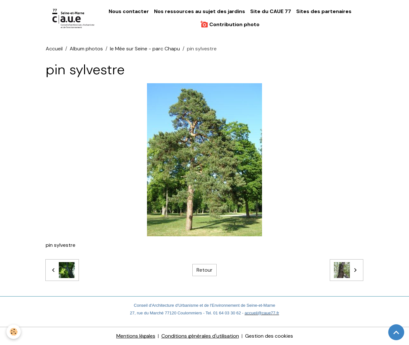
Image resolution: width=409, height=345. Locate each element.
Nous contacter (129, 11)
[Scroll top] (396, 332)
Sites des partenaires (323, 11)
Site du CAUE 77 (270, 11)
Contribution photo (229, 24)
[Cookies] (13, 332)
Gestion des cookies (269, 336)
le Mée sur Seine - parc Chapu (145, 48)
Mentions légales (135, 336)
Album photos (86, 48)
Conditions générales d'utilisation (200, 336)
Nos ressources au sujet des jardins (199, 11)
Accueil (54, 48)
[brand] (74, 18)
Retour (204, 270)
